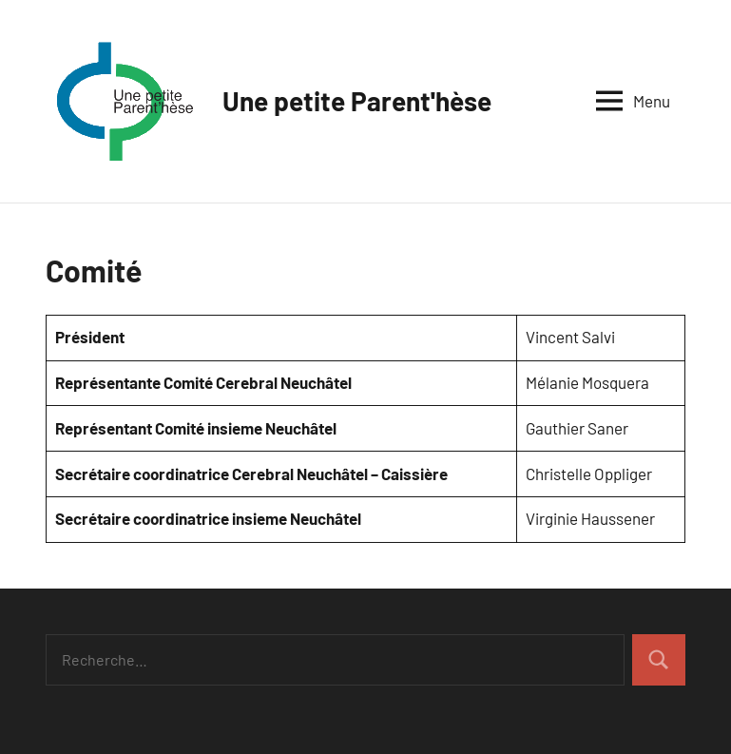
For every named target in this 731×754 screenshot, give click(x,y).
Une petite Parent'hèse (356, 101)
